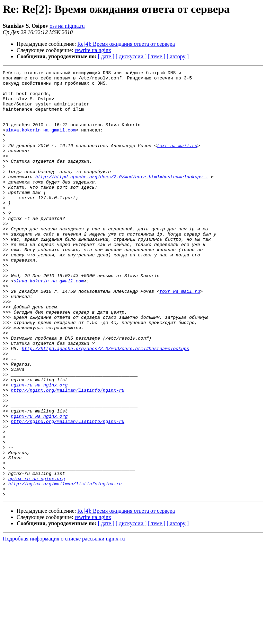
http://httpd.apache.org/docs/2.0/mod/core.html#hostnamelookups (105, 404)
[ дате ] (106, 56)
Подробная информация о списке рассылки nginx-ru (64, 624)
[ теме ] (156, 56)
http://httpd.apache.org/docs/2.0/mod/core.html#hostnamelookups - (121, 198)
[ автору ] (177, 56)
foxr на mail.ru (177, 161)
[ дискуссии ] (131, 56)
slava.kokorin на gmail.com (41, 142)
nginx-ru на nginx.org (39, 448)
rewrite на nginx (93, 50)
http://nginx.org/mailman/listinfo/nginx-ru (67, 454)
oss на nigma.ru (67, 26)
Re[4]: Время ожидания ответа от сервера (126, 44)
